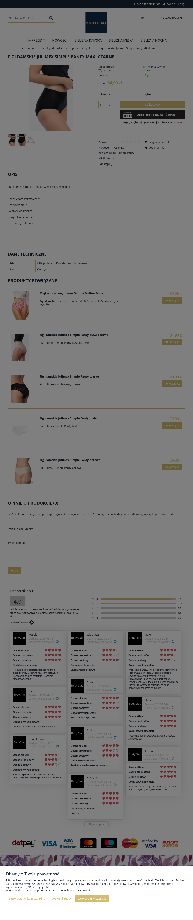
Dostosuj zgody (61, 898)
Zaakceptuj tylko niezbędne (27, 898)
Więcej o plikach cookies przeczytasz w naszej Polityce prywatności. (48, 890)
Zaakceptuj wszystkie (92, 898)
